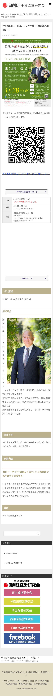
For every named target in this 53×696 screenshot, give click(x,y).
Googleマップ (26, 278)
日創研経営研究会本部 (11, 681)
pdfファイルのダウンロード (26, 192)
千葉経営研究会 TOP (10, 672)
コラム (21, 672)
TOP (14, 658)
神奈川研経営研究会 (42, 681)
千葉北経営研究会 (40, 684)
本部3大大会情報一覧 (13, 563)
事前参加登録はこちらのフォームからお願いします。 (26, 174)
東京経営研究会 (27, 681)
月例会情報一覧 (11, 553)
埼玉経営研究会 (12, 684)
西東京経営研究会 (25, 684)
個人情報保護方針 (32, 672)
